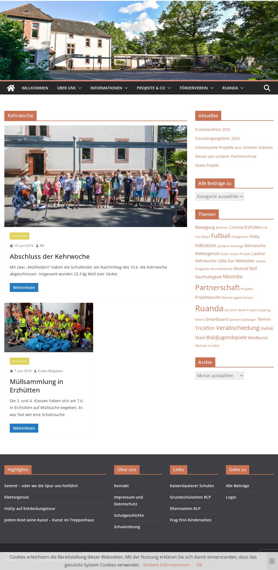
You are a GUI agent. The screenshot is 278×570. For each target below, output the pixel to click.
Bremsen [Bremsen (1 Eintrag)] (222, 227)
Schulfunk (19, 236)
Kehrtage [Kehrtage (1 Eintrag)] (237, 246)
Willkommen (35, 87)
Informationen (106, 87)
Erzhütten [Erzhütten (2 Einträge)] (253, 227)
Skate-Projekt (207, 165)
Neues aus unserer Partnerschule (226, 156)
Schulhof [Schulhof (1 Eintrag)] (231, 310)
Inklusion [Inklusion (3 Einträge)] (205, 245)
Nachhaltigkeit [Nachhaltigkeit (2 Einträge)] (208, 276)
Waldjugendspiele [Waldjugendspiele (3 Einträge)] (226, 337)
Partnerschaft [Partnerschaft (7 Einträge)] (217, 287)
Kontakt (121, 485)
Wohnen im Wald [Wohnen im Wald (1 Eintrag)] (207, 346)
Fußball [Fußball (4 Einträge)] (220, 236)
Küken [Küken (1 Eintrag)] (224, 254)
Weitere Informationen (166, 565)
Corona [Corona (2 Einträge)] (236, 227)
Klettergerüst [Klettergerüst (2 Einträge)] (207, 253)
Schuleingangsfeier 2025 (217, 138)
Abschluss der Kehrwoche (50, 256)
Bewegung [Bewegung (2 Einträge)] (205, 227)
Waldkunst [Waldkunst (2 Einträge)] (258, 337)
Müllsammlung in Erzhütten (36, 385)
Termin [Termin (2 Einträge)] (264, 319)
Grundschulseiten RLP (190, 497)
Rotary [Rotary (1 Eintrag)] (248, 298)
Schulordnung (127, 526)
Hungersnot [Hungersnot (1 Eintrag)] (240, 237)
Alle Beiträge (237, 485)
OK (199, 565)
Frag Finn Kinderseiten (190, 519)
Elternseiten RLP (185, 508)
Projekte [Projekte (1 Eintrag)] (247, 289)
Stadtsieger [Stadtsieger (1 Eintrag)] (248, 320)
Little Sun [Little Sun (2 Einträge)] (226, 260)
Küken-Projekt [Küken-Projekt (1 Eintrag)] (240, 254)
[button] (79, 88)
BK (42, 245)
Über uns (66, 87)
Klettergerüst (16, 497)
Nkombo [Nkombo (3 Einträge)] (233, 276)
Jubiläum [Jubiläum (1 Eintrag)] (223, 246)
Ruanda (230, 87)
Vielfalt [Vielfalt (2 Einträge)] (266, 328)
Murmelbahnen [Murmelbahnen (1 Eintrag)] (222, 269)
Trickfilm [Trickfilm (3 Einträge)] (205, 328)
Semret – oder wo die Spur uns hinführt (41, 485)
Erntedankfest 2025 (212, 129)
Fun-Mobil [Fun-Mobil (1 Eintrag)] (202, 237)
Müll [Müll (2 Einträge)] (253, 268)
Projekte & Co (151, 87)
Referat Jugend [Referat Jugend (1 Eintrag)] (232, 298)
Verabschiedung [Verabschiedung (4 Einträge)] (237, 328)
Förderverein (194, 87)
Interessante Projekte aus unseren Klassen (234, 147)
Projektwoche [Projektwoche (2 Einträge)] (208, 297)
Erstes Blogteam (50, 371)
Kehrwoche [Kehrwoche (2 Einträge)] (255, 245)
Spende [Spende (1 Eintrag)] (234, 320)
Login (231, 497)
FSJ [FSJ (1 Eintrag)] (265, 227)
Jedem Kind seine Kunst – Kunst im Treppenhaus (49, 519)
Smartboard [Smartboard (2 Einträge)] (217, 319)
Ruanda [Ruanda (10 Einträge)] (209, 308)
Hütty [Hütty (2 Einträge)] (254, 236)
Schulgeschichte (129, 515)
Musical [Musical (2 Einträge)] (241, 268)
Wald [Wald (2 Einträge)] (200, 337)
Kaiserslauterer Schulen (192, 485)
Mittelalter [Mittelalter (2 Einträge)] (245, 260)
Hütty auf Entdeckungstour (29, 508)
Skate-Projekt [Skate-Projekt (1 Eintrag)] (247, 310)
